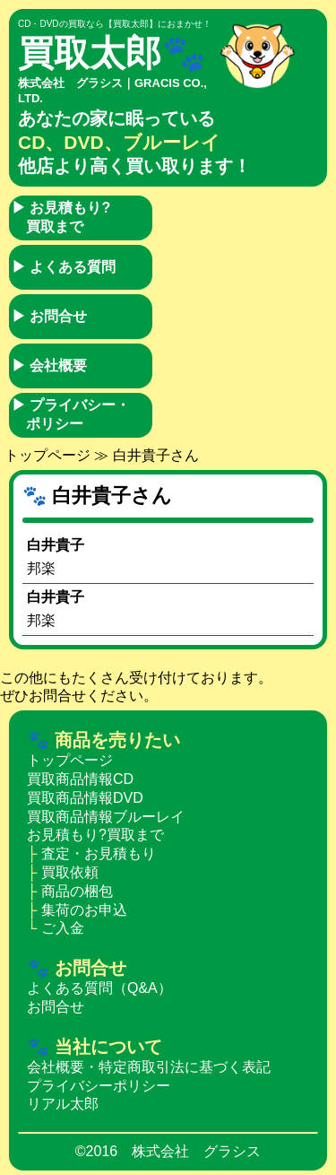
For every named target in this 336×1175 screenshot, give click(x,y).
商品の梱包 (77, 891)
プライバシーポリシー (98, 1085)
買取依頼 (70, 872)
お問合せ (49, 316)
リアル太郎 (63, 1103)
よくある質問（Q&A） (99, 988)
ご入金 (62, 928)
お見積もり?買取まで (61, 217)
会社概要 (49, 365)
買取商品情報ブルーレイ (106, 816)
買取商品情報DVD (85, 797)
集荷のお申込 (84, 910)
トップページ (47, 455)
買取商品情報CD (80, 779)
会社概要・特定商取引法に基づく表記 (149, 1067)
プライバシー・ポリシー (71, 414)
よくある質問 (64, 266)
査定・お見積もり (98, 853)
